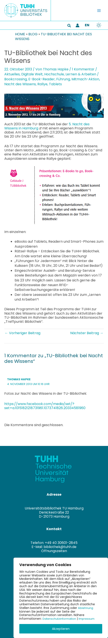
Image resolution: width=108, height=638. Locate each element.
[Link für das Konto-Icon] (77, 25)
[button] (69, 26)
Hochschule (54, 74)
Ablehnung (86, 608)
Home (20, 34)
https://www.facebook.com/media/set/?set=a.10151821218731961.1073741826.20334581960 (44, 405)
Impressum (90, 618)
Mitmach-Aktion (85, 79)
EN (87, 25)
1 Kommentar (83, 69)
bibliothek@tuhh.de (60, 546)
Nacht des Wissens (20, 84)
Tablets (55, 84)
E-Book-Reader (41, 79)
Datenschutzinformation (61, 618)
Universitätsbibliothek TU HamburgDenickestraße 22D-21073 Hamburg (54, 512)
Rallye (42, 84)
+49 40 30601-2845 (61, 542)
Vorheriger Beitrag (22, 333)
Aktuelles (12, 74)
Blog (33, 34)
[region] (61, 598)
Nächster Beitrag (86, 333)
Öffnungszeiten (54, 550)
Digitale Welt (32, 74)
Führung (63, 79)
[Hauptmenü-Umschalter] (99, 10)
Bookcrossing (15, 79)
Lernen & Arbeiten (80, 74)
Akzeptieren (61, 629)
